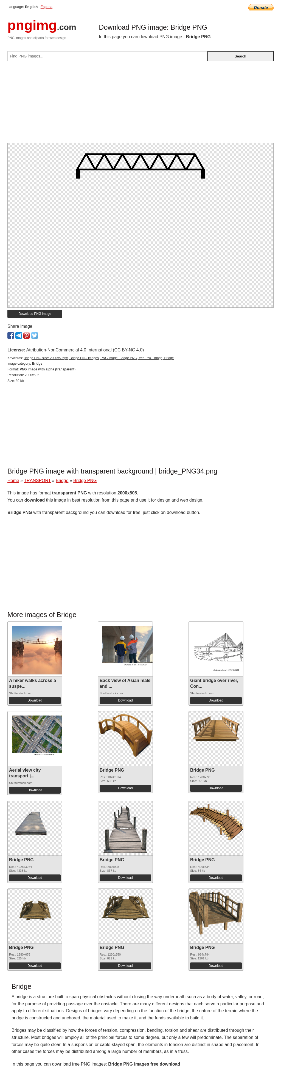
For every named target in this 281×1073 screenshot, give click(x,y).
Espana (46, 7)
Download (34, 700)
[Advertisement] (140, 104)
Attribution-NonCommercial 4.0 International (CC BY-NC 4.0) (85, 350)
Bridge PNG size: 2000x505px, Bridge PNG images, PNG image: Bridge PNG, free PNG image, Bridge (99, 358)
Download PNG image (35, 314)
